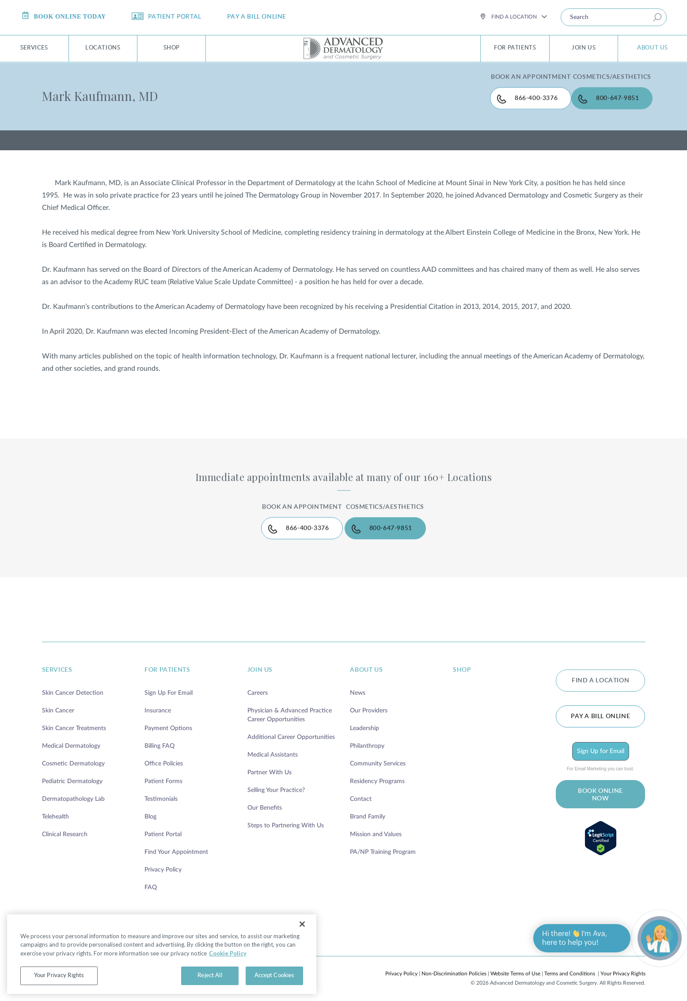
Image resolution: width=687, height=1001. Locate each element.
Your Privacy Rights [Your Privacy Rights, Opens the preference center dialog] (59, 975)
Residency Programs (377, 772)
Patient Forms (163, 772)
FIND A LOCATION (600, 669)
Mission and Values (376, 825)
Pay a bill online (600, 703)
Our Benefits (264, 798)
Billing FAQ (159, 736)
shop (462, 660)
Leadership (364, 719)
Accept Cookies (274, 975)
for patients (167, 660)
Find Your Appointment (176, 842)
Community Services (378, 754)
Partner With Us (269, 763)
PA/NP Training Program (383, 842)
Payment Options (168, 719)
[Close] (302, 924)
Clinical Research (64, 825)
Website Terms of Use (515, 964)
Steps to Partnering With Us (285, 816)
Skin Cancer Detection (72, 683)
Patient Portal (163, 825)
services (57, 660)
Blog (150, 807)
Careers (257, 683)
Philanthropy (367, 736)
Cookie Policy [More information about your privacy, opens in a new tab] (228, 953)
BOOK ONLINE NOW (600, 782)
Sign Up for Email (600, 738)
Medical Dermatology (71, 736)
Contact (361, 789)
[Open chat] (659, 938)
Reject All (209, 975)
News (357, 683)
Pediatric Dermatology (72, 772)
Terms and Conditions (569, 964)
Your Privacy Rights (622, 964)
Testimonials (161, 789)
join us (260, 660)
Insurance (157, 701)
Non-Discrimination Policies (453, 964)
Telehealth (55, 807)
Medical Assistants (272, 745)
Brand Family (367, 807)
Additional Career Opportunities (291, 727)
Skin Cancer (58, 701)
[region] (161, 954)
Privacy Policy (163, 860)
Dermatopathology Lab (73, 789)
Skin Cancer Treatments (74, 719)
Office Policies (163, 754)
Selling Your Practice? (276, 780)
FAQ (150, 878)
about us (366, 660)
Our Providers (368, 701)
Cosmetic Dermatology (73, 754)
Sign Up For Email (168, 683)
